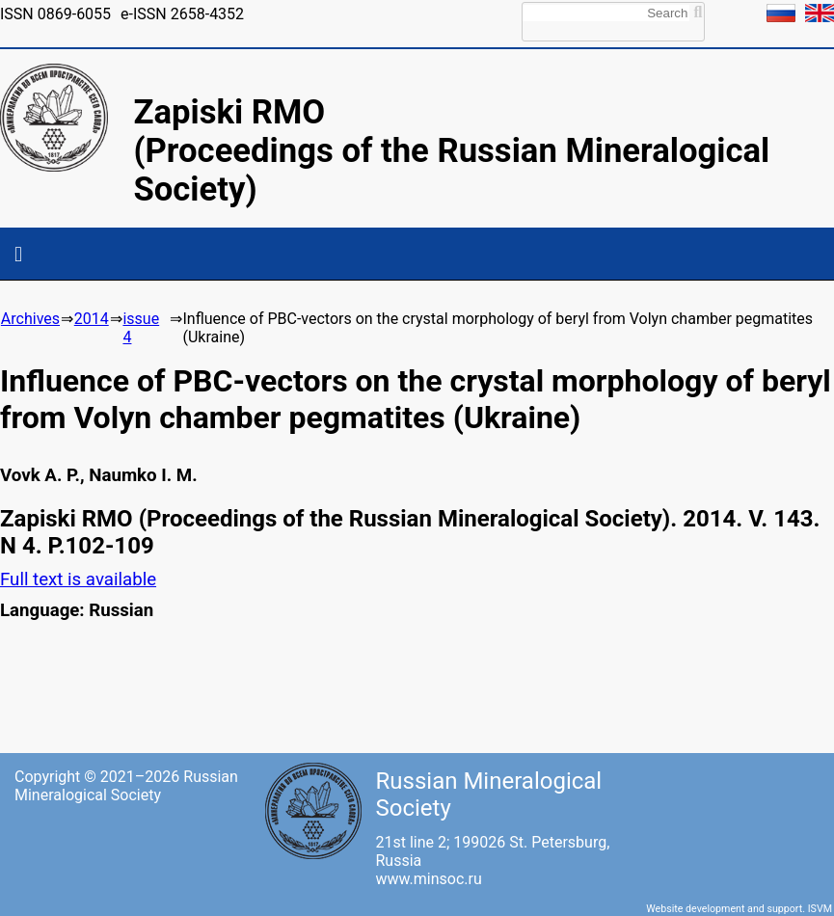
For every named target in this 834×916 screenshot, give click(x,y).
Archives (30, 319)
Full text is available (78, 579)
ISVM (820, 909)
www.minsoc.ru (429, 879)
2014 (91, 319)
